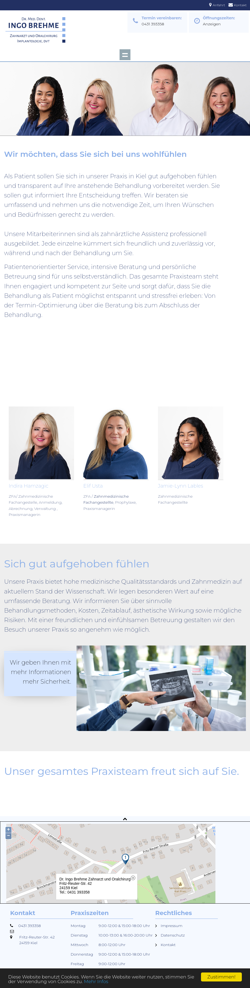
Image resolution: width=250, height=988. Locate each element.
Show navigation (125, 54)
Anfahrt (219, 5)
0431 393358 (153, 24)
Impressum (171, 925)
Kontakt (240, 5)
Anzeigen (212, 24)
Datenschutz (173, 935)
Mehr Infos (96, 981)
